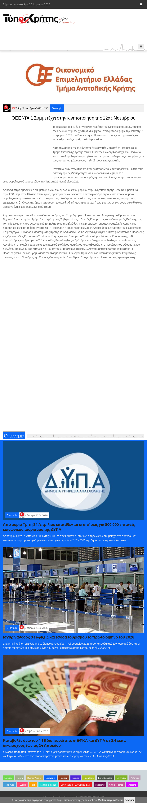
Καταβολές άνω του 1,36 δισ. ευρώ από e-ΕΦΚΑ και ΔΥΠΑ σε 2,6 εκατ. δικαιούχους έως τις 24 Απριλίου (64, 742)
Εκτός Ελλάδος (105, 777)
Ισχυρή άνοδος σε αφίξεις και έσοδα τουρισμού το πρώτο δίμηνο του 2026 (68, 637)
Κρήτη (20, 777)
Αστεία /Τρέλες (116, 784)
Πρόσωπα (100, 784)
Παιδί (33, 784)
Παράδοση (89, 777)
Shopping (132, 784)
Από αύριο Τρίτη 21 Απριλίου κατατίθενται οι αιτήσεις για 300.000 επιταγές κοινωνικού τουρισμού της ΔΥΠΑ (69, 526)
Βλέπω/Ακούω (34, 777)
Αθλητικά (135, 777)
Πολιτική (63, 777)
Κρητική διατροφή (48, 784)
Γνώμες (75, 777)
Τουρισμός (9, 784)
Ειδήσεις (8, 777)
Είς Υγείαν (121, 777)
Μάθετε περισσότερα (110, 800)
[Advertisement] (69, 33)
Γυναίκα (22, 784)
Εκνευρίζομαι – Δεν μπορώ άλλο (75, 784)
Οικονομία (57, 108)
